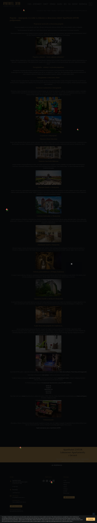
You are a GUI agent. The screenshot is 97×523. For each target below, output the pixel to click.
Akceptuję (90, 519)
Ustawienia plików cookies (67, 521)
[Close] (71, 264)
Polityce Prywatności (76, 519)
